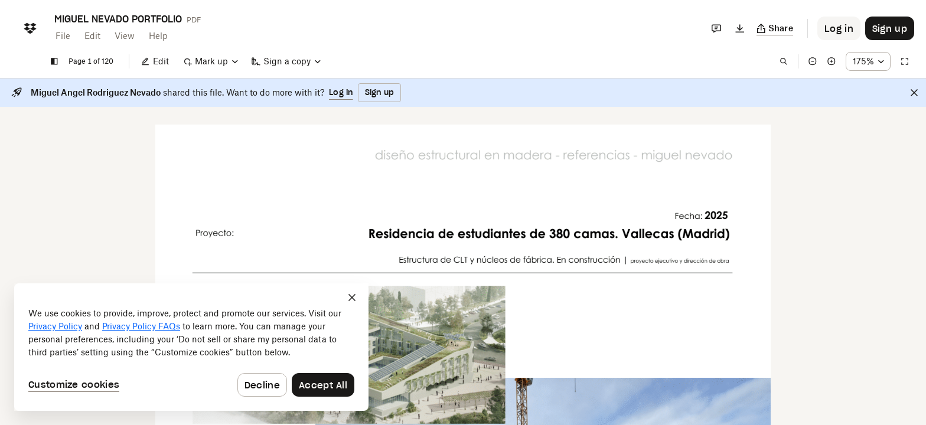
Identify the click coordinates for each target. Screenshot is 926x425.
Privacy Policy (55, 326)
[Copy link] (775, 28)
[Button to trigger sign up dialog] (889, 28)
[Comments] (716, 28)
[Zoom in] (831, 61)
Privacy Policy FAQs (141, 326)
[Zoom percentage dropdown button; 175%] (868, 61)
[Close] (914, 92)
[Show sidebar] (54, 61)
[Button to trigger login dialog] (838, 28)
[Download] (740, 28)
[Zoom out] (812, 61)
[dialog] (191, 347)
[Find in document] (783, 61)
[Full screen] (904, 61)
